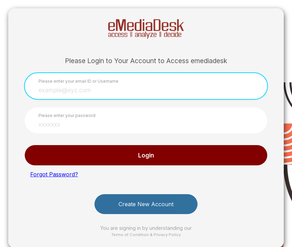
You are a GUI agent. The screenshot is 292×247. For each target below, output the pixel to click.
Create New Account (146, 204)
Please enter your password (67, 115)
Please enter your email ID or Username (78, 81)
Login (146, 155)
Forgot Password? (54, 174)
